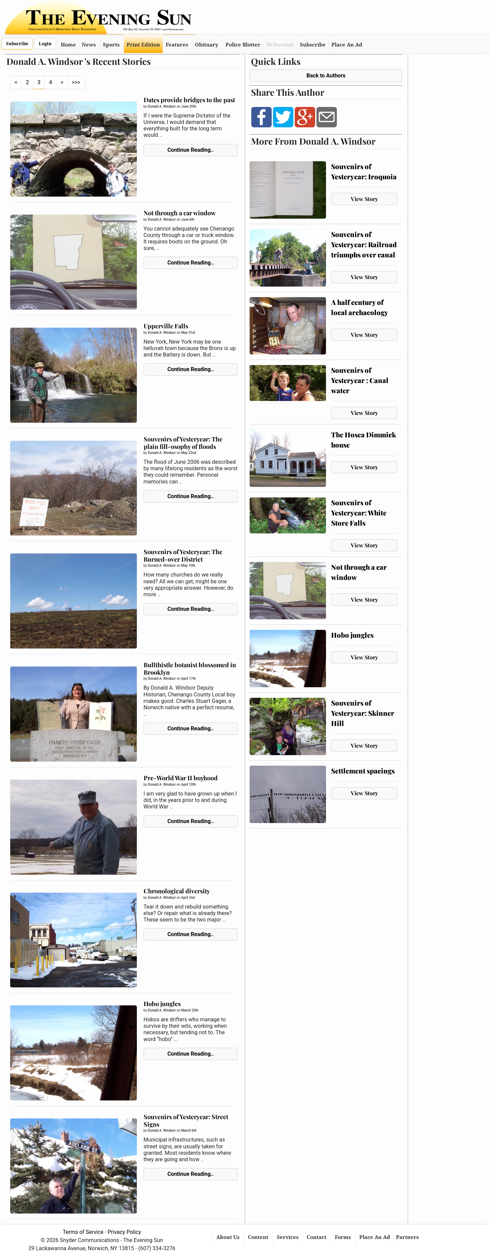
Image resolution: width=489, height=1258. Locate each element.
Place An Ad (346, 45)
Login (45, 43)
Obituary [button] (206, 45)
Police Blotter (242, 45)
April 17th (188, 678)
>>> (76, 82)
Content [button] (259, 1237)
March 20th (190, 1010)
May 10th (188, 565)
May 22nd (188, 453)
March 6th (189, 1130)
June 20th (188, 106)
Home (68, 45)
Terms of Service (83, 1232)
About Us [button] (228, 1237)
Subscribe (17, 43)
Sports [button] (111, 45)
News (89, 45)
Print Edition (143, 45)
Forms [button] (343, 1237)
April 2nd (188, 897)
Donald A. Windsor (162, 106)
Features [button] (177, 45)
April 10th (188, 784)
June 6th (188, 219)
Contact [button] (317, 1237)
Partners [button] (408, 1237)
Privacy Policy (124, 1232)
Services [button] (288, 1237)
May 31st (188, 332)
